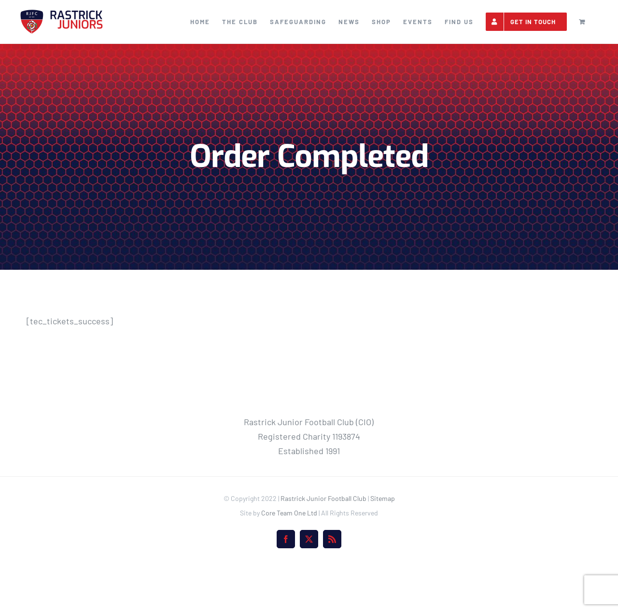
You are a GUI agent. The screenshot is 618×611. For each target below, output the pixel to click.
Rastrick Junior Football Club (323, 542)
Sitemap (382, 542)
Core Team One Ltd (289, 556)
